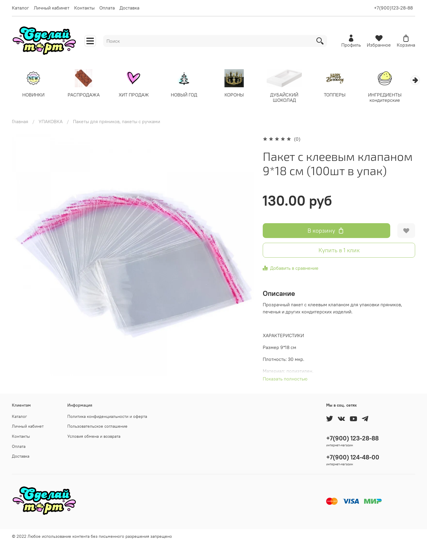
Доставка (129, 8)
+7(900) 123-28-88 (352, 438)
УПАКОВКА (51, 122)
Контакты (84, 8)
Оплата (107, 8)
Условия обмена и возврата (93, 436)
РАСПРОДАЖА (85, 95)
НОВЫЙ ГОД (188, 95)
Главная (20, 122)
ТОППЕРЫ (342, 95)
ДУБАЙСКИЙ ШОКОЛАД (290, 97)
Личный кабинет (51, 8)
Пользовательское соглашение (97, 426)
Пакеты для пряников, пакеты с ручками (116, 122)
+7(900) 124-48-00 (352, 457)
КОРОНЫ (239, 95)
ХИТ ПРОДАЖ (137, 95)
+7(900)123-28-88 (393, 8)
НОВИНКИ (34, 95)
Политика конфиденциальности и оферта (107, 416)
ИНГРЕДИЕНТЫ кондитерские (393, 97)
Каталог (20, 8)
